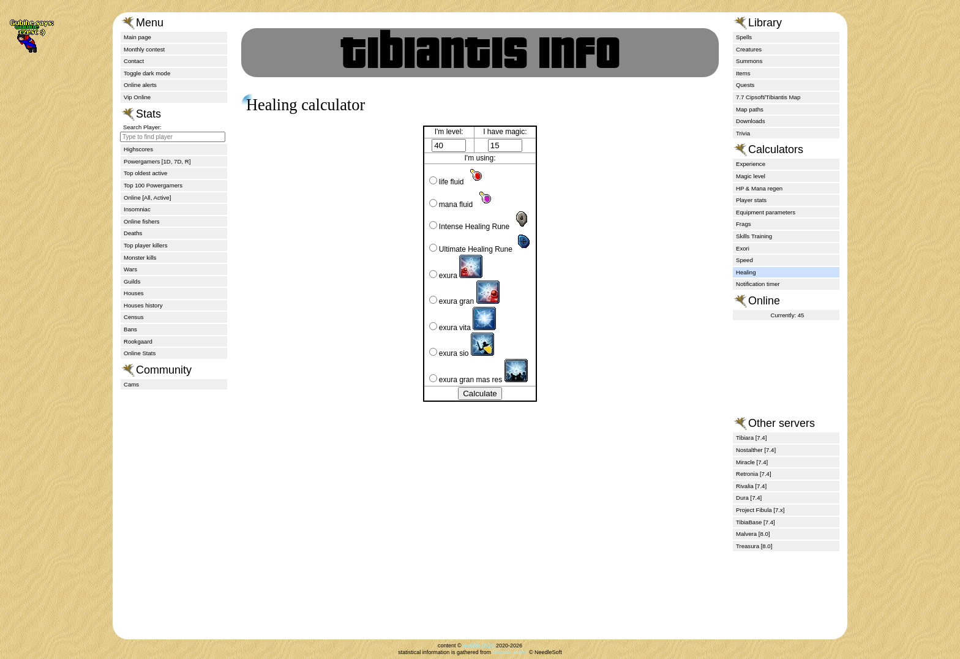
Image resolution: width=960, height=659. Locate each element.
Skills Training (754, 236)
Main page (137, 37)
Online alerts (140, 84)
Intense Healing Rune (480, 226)
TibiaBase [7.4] (755, 522)
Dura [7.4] (749, 497)
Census (134, 317)
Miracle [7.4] (752, 462)
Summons (749, 61)
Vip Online (137, 97)
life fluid (457, 182)
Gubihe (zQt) (479, 645)
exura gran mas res (478, 379)
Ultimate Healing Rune (481, 249)
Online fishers (142, 221)
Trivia (743, 133)
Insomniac (137, 209)
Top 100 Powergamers (153, 185)
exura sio (461, 353)
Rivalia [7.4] (751, 486)
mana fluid (462, 204)
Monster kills (140, 257)
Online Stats (140, 353)
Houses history (143, 305)
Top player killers (145, 245)
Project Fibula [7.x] (760, 509)
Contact (134, 61)
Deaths (133, 233)
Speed (744, 260)
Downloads (750, 121)
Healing (746, 272)
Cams (131, 384)
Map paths (749, 109)
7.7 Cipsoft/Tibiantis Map (768, 97)
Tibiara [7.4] (751, 437)
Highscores (138, 149)
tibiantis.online (509, 652)
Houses (134, 293)
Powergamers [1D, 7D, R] (157, 161)
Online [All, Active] (147, 197)
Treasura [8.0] (754, 546)
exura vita (462, 327)
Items (743, 73)
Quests (745, 84)
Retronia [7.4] (753, 473)
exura (455, 275)
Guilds (132, 281)
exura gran (464, 301)
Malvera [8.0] (753, 533)
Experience (750, 163)
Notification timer (757, 284)
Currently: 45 (787, 315)
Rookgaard (138, 341)
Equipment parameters (765, 212)
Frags (743, 223)
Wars (130, 269)
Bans (130, 329)
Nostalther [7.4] (756, 449)
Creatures (749, 49)
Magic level (750, 176)
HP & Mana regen (759, 188)
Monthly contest (144, 49)
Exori (742, 248)
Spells (744, 37)
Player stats (751, 200)
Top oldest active (145, 173)
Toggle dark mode (147, 73)
